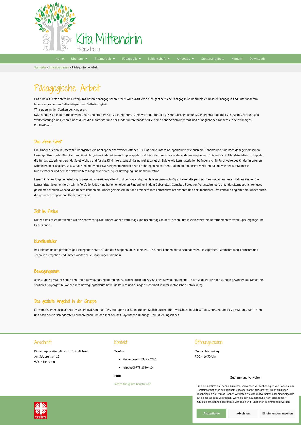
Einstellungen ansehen (277, 413)
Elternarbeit (105, 58)
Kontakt (237, 58)
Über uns (79, 58)
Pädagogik (131, 58)
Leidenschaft (159, 58)
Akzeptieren (211, 413)
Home (59, 58)
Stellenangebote (212, 58)
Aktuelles (185, 58)
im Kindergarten (59, 67)
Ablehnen (243, 413)
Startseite (40, 67)
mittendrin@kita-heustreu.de (132, 384)
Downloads (257, 58)
